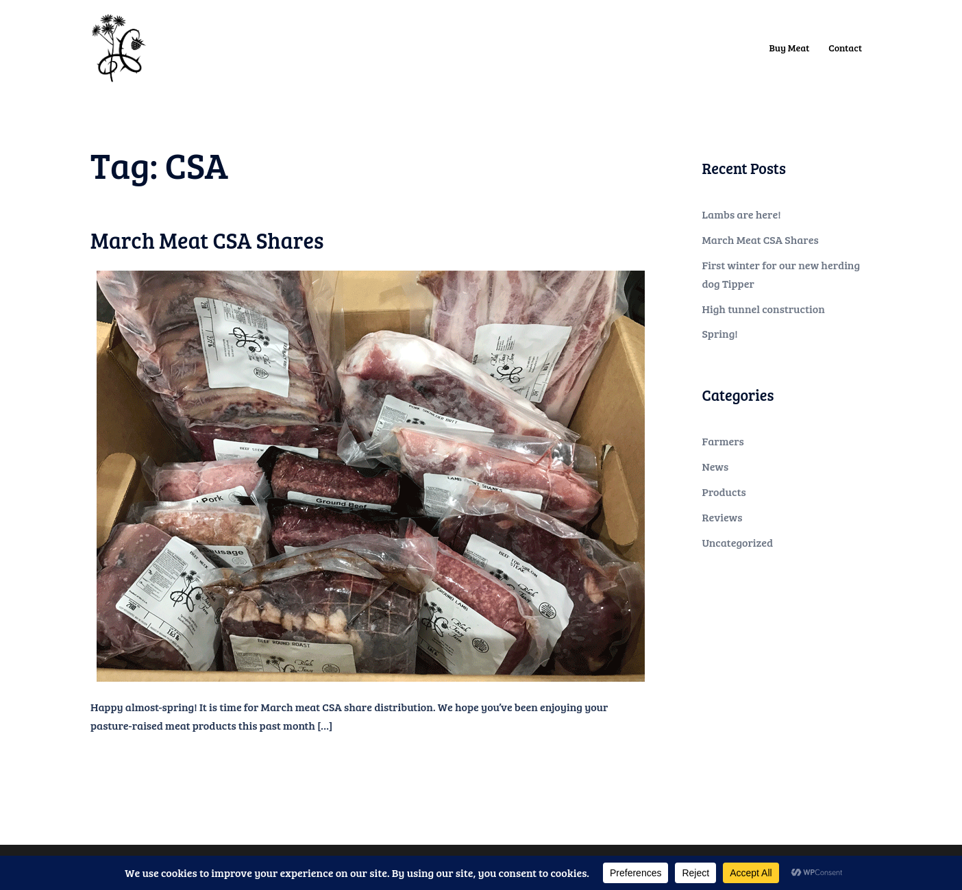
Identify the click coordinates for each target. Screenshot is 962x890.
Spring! (720, 333)
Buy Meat (789, 47)
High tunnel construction (763, 308)
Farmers (723, 441)
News (715, 466)
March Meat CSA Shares (206, 240)
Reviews (722, 517)
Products (724, 491)
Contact (845, 47)
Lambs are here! (741, 214)
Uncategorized (738, 542)
